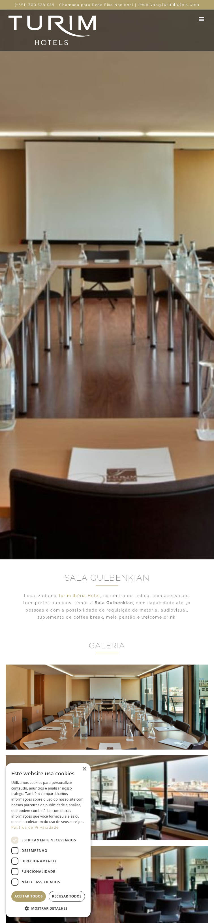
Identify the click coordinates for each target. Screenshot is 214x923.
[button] (48, 908)
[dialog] (48, 840)
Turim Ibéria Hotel (79, 595)
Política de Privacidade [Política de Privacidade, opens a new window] (35, 827)
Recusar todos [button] (67, 896)
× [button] (84, 769)
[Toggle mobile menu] (202, 19)
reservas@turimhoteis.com (168, 4)
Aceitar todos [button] (28, 896)
